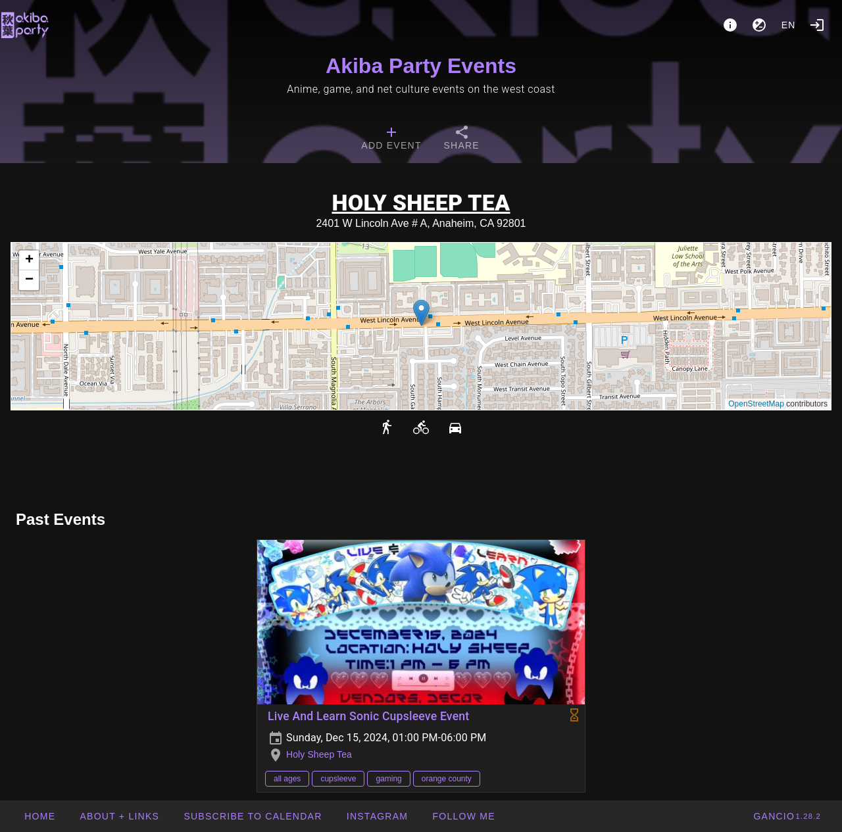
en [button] (788, 25)
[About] (730, 25)
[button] (421, 312)
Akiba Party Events (421, 66)
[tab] (391, 139)
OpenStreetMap (756, 403)
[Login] (817, 25)
